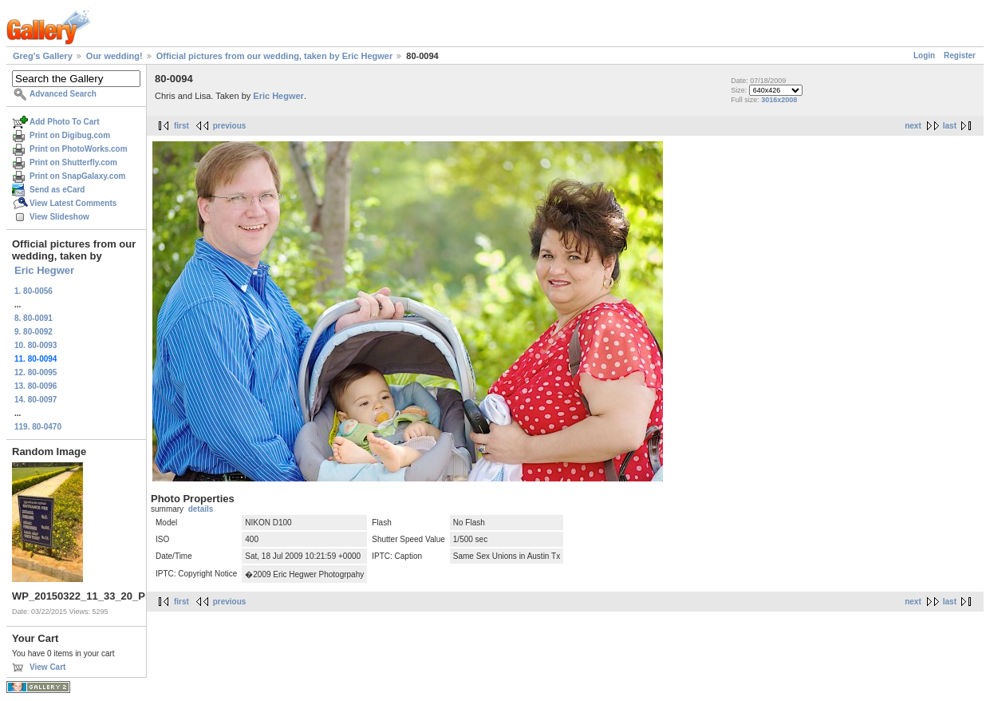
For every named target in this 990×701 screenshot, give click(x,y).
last (949, 125)
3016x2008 (779, 100)
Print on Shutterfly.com (73, 162)
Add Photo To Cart (65, 121)
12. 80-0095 (35, 372)
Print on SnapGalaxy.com (77, 176)
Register (960, 55)
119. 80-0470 (37, 426)
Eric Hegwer (44, 270)
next (913, 125)
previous (230, 125)
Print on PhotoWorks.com (79, 149)
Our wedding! (114, 56)
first (181, 125)
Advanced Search (63, 93)
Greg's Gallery (43, 56)
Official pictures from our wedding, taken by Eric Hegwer (274, 56)
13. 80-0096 (35, 386)
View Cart (47, 667)
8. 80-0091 (33, 318)
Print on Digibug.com (70, 135)
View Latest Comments (73, 203)
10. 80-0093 (35, 345)
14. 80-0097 (35, 399)
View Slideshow (59, 216)
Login (924, 55)
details (201, 509)
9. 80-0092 (33, 331)
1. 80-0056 (33, 291)
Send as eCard (57, 189)
